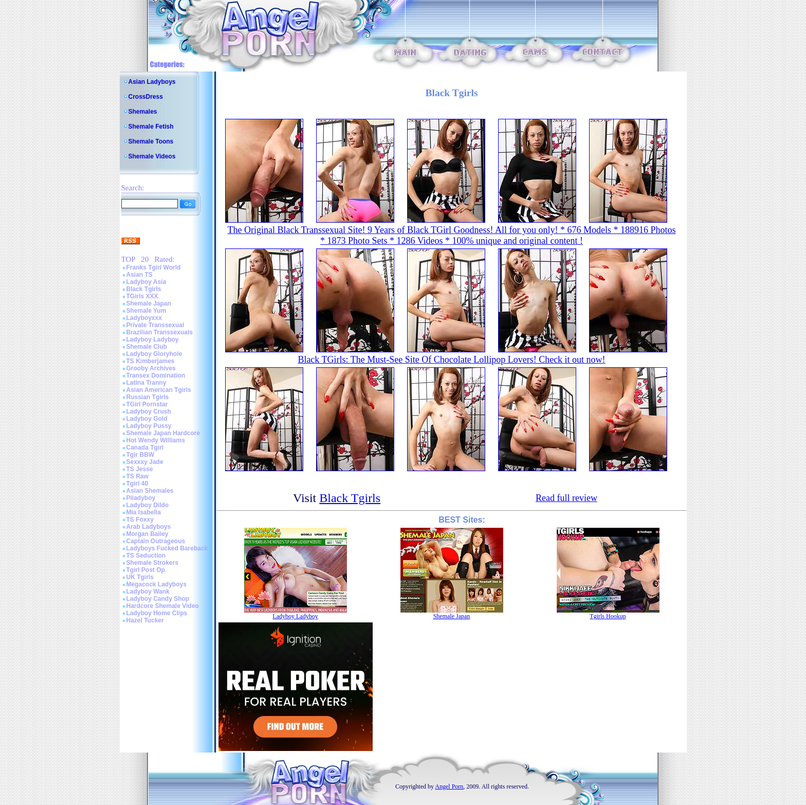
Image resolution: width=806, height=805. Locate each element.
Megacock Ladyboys (156, 584)
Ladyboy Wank (148, 591)
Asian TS (139, 274)
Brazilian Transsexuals (159, 332)
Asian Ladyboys (152, 81)
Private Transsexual (155, 325)
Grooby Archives (151, 368)
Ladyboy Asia (146, 281)
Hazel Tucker (145, 620)
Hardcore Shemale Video (162, 606)
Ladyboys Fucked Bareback (167, 548)
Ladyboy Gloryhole (154, 353)
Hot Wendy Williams (155, 440)
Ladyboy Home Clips (157, 613)
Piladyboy (141, 498)
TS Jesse (139, 469)
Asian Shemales (150, 490)
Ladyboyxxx (144, 317)
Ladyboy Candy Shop (158, 598)
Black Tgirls (143, 289)
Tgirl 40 (137, 483)
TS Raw (137, 476)
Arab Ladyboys (148, 526)
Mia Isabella (143, 512)
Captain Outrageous (156, 541)
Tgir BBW (140, 454)
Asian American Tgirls (158, 389)
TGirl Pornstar (147, 404)
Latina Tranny (146, 382)
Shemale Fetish (151, 126)
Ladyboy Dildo (147, 505)
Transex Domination (156, 375)
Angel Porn (449, 786)
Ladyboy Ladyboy (152, 339)
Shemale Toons (151, 141)
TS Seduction (146, 555)
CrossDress (146, 96)
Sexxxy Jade (144, 462)
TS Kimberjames (150, 361)
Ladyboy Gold (147, 418)
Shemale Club (146, 346)
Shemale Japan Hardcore (163, 433)
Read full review (566, 498)
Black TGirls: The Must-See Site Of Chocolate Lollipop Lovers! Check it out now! (451, 359)
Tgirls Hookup (608, 616)
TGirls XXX (142, 296)
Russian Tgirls (147, 397)
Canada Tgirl (145, 447)
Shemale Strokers (152, 562)
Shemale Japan (148, 303)
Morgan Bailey (147, 534)
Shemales (143, 111)
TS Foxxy (140, 519)
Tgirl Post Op (145, 570)
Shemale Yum (146, 310)
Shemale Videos (152, 156)
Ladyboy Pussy (149, 426)
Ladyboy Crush (148, 411)
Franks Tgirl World (153, 267)
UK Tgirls (140, 577)
